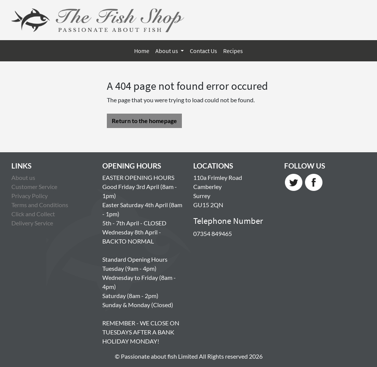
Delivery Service (32, 222)
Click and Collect (33, 213)
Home (141, 51)
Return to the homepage (144, 120)
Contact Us (203, 51)
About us (167, 51)
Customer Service (34, 186)
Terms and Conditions (39, 204)
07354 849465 (212, 233)
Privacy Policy (29, 195)
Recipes (233, 51)
